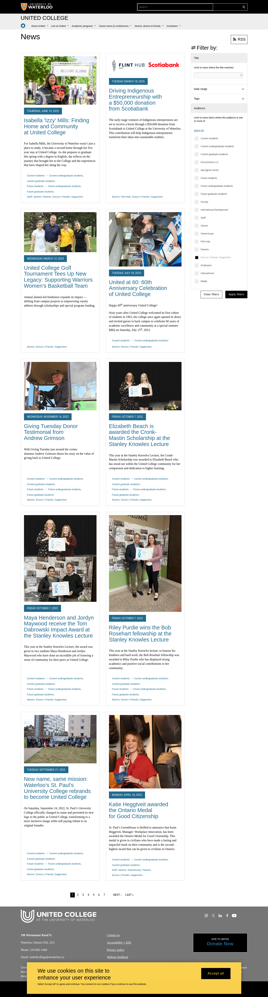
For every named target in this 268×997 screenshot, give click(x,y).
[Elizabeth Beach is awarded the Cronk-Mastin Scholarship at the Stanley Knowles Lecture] (145, 386)
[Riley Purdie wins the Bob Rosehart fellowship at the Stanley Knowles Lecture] (145, 563)
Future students (209, 178)
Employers (206, 265)
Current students (209, 138)
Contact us (113, 935)
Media (204, 281)
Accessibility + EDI (119, 942)
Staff (203, 217)
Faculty (204, 201)
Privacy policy (115, 949)
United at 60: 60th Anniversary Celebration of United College (138, 288)
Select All (199, 130)
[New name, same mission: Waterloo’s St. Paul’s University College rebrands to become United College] (60, 739)
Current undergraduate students (217, 146)
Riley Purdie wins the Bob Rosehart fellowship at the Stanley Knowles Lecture (140, 633)
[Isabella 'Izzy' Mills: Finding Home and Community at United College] (60, 80)
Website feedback (117, 957)
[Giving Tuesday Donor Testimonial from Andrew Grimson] (60, 386)
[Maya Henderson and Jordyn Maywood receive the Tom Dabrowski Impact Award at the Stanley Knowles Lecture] (60, 558)
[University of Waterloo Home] (37, 7)
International (207, 273)
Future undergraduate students (217, 186)
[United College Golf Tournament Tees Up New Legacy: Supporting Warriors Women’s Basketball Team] (60, 232)
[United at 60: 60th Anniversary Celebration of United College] (145, 239)
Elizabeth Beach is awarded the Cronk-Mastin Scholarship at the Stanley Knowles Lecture (139, 435)
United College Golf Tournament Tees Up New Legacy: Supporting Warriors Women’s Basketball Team (58, 277)
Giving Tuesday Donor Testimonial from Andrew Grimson (51, 432)
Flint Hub (205, 241)
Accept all (216, 973)
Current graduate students (214, 154)
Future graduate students (214, 193)
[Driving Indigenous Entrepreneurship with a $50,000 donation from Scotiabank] (145, 65)
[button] (40, 26)
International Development (214, 209)
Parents (205, 249)
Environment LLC (210, 162)
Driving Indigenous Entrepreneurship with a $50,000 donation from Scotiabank (135, 100)
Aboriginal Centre (210, 170)
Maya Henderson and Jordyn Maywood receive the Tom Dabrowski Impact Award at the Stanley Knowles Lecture (59, 627)
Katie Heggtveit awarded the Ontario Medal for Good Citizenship (138, 810)
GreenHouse (207, 233)
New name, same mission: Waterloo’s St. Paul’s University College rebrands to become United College (57, 788)
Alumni (204, 225)
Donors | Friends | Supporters (216, 257)
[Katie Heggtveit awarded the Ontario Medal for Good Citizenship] (145, 752)
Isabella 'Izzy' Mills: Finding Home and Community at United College (56, 126)
